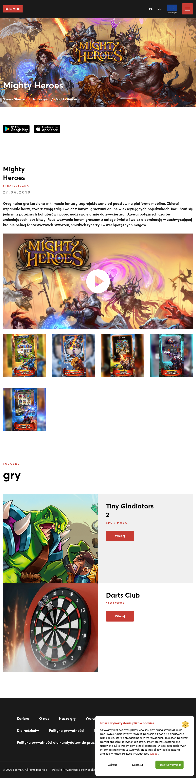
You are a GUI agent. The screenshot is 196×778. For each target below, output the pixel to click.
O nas (44, 718)
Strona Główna (14, 99)
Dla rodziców (28, 730)
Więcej (120, 536)
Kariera (23, 718)
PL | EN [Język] (155, 8)
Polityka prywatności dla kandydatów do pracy (57, 742)
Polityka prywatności (66, 730)
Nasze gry (40, 99)
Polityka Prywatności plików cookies (74, 769)
